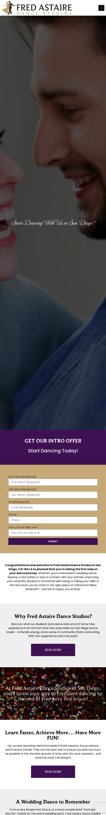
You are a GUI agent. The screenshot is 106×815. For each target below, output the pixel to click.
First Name (22, 476)
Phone (12, 514)
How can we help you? (23, 527)
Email (18, 502)
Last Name (22, 489)
